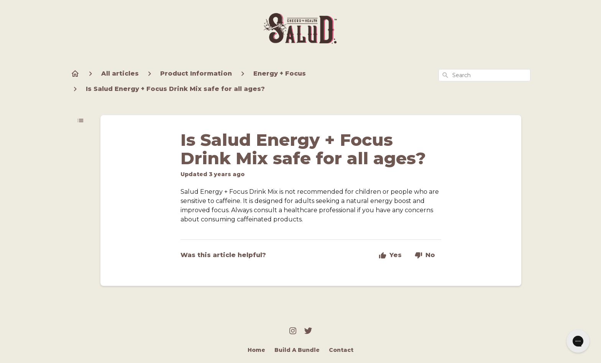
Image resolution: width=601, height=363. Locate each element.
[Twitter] (308, 331)
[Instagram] (292, 331)
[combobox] (484, 75)
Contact (341, 349)
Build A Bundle (297, 349)
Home (256, 349)
